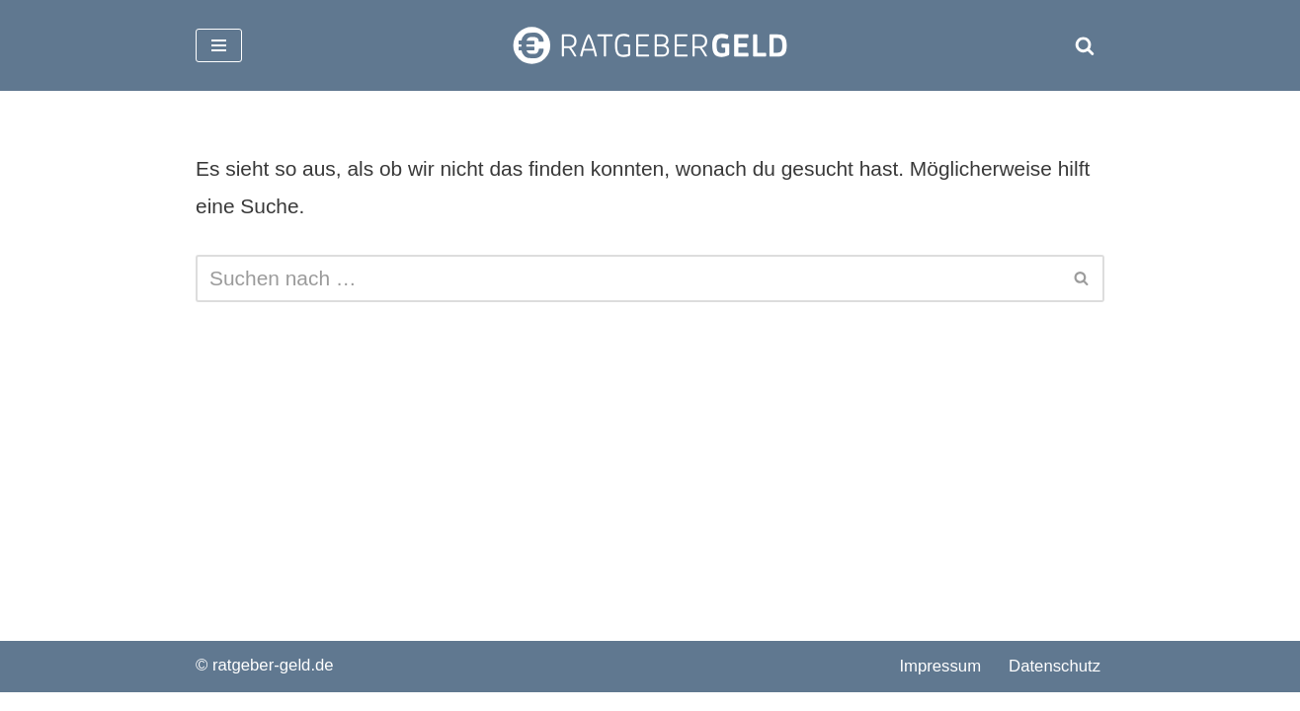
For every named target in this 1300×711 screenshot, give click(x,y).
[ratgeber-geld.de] (650, 45)
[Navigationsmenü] (219, 45)
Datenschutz (1054, 684)
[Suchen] (1085, 45)
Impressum (940, 684)
